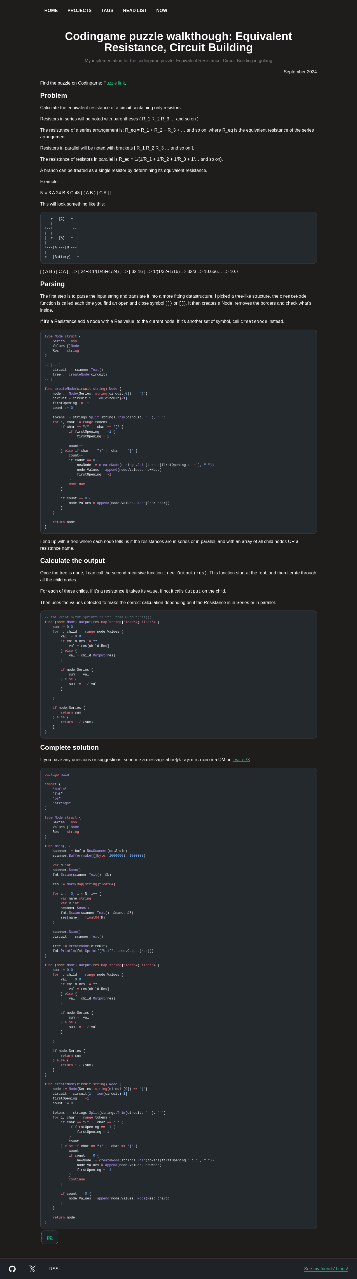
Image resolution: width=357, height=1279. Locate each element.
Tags (107, 10)
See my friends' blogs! (326, 1268)
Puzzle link (114, 83)
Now (161, 10)
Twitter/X (241, 759)
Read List (134, 10)
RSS (54, 1268)
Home (51, 10)
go (49, 1237)
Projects (79, 10)
